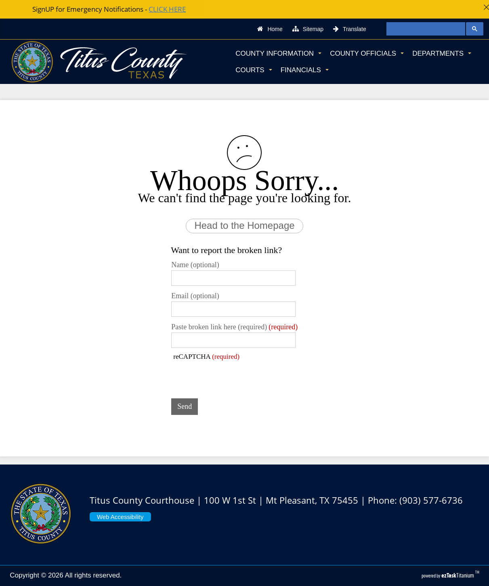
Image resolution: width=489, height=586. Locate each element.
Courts (253, 70)
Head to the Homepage (244, 225)
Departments (441, 53)
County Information (278, 53)
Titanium (458, 575)
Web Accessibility (120, 516)
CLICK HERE (167, 9)
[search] (422, 29)
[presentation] (232, 376)
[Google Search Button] (474, 29)
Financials (305, 70)
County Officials (367, 53)
